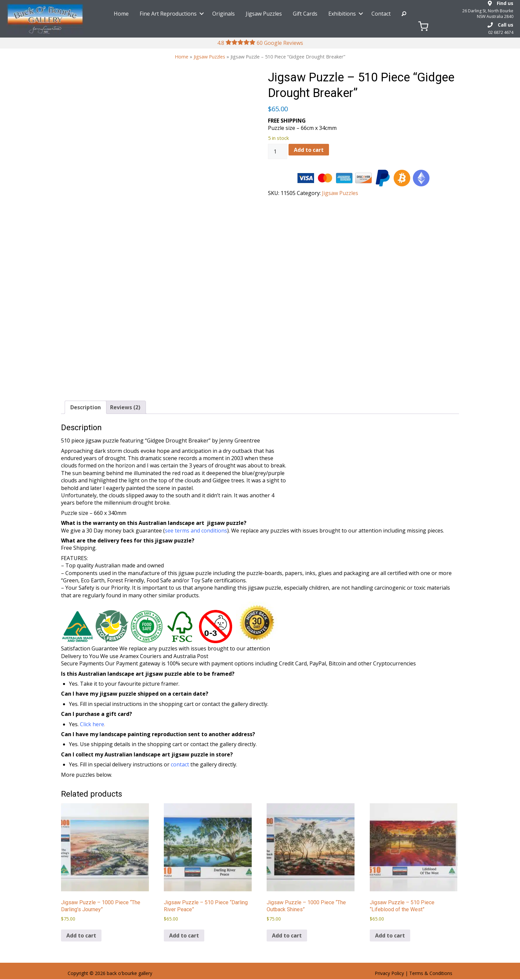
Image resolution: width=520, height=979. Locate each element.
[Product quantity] (277, 151)
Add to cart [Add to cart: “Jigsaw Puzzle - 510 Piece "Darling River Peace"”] (184, 935)
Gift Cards (305, 13)
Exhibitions (342, 13)
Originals (223, 13)
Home (121, 13)
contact (180, 764)
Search (404, 13)
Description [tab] (85, 407)
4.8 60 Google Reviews (260, 43)
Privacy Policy (389, 973)
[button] (202, 14)
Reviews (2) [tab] (125, 407)
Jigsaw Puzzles (264, 13)
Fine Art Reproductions (168, 13)
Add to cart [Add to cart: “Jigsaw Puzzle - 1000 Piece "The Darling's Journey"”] (81, 935)
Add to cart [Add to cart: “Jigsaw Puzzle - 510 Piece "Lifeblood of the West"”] (390, 935)
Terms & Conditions (430, 973)
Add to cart (309, 149)
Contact (381, 13)
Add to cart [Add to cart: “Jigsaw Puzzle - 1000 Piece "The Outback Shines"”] (287, 935)
